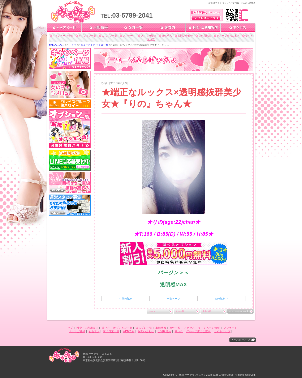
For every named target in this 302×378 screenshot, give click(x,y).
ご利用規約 (204, 35)
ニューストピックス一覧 (94, 44)
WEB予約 (128, 331)
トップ (72, 44)
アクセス (189, 327)
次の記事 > (221, 298)
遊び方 (106, 327)
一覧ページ (173, 298)
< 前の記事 (125, 298)
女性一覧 (180, 311)
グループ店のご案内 (228, 35)
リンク (179, 331)
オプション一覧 (87, 35)
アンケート (129, 35)
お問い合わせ (185, 35)
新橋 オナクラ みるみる (192, 374)
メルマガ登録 (148, 35)
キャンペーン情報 (63, 35)
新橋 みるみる (56, 44)
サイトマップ (222, 331)
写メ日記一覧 (111, 331)
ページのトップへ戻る (239, 311)
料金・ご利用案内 (87, 327)
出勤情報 (207, 311)
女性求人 (167, 35)
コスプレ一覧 (109, 35)
